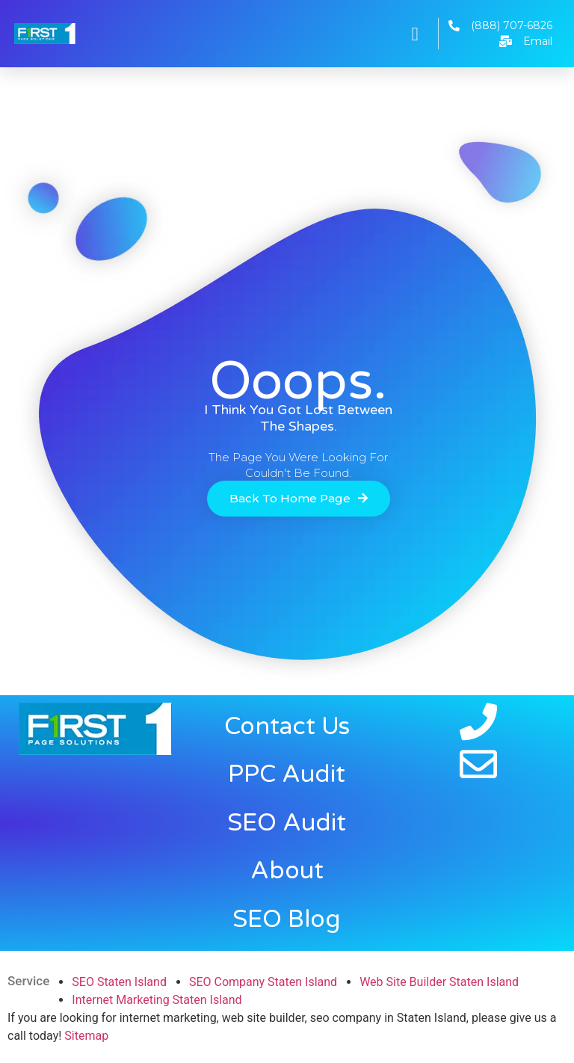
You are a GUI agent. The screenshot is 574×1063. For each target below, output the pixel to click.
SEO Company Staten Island (263, 982)
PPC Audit (286, 774)
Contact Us (287, 726)
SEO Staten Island (119, 982)
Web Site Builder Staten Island (439, 982)
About (287, 871)
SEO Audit (286, 823)
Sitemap (86, 1036)
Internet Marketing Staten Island (156, 1000)
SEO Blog (286, 919)
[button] (415, 33)
